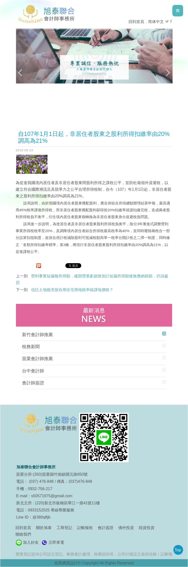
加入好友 (31, 542)
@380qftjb (41, 517)
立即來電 (56, 542)
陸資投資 (146, 528)
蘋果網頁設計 (66, 563)
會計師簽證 (33, 382)
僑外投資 (126, 528)
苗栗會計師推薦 (37, 358)
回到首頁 (136, 22)
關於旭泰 (44, 528)
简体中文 (156, 22)
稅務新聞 (31, 346)
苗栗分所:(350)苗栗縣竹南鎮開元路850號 (52, 474)
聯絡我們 (23, 534)
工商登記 (64, 528)
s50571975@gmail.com (51, 496)
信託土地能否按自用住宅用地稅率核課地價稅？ (72, 290)
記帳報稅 (85, 528)
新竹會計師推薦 (37, 334)
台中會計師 (33, 370)
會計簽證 (105, 528)
